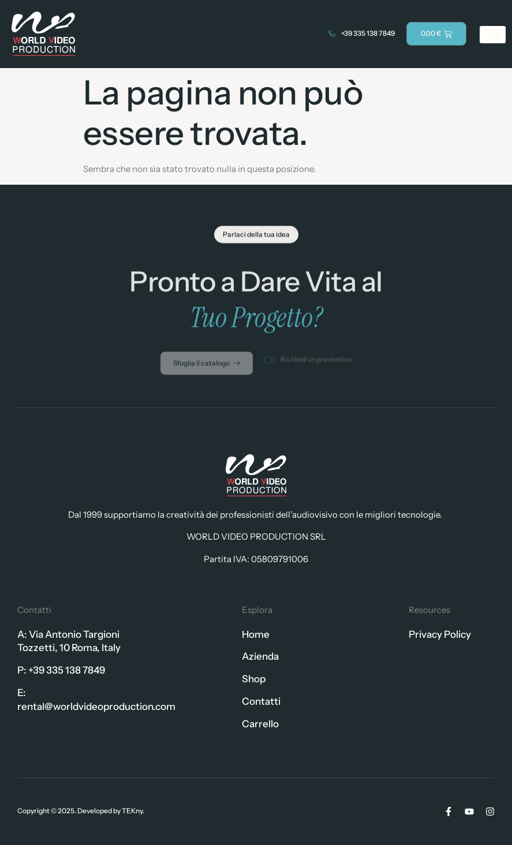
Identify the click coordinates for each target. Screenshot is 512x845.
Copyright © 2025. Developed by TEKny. (80, 810)
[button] (256, 236)
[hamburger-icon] (493, 34)
